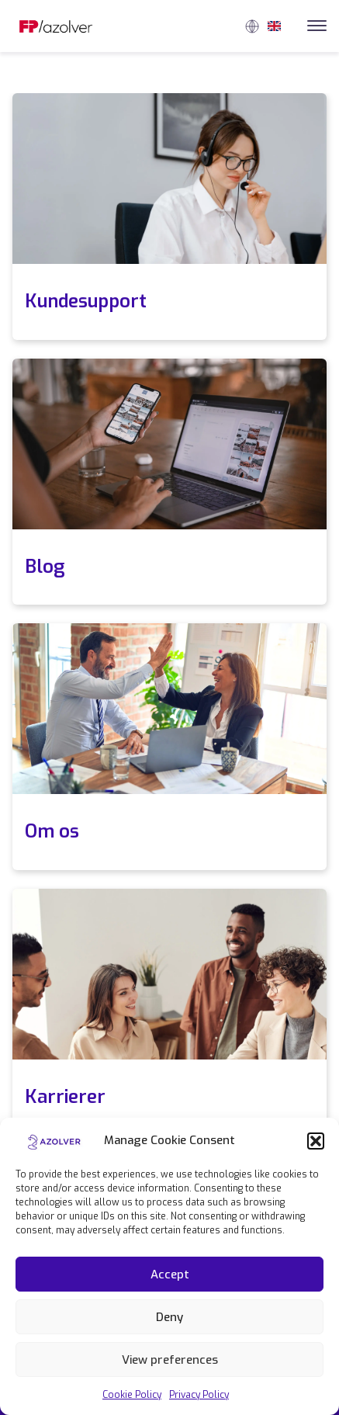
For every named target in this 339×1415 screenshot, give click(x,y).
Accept (169, 1274)
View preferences (170, 1360)
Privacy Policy (199, 1395)
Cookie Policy (131, 1395)
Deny (169, 1317)
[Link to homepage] (55, 26)
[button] (315, 1141)
